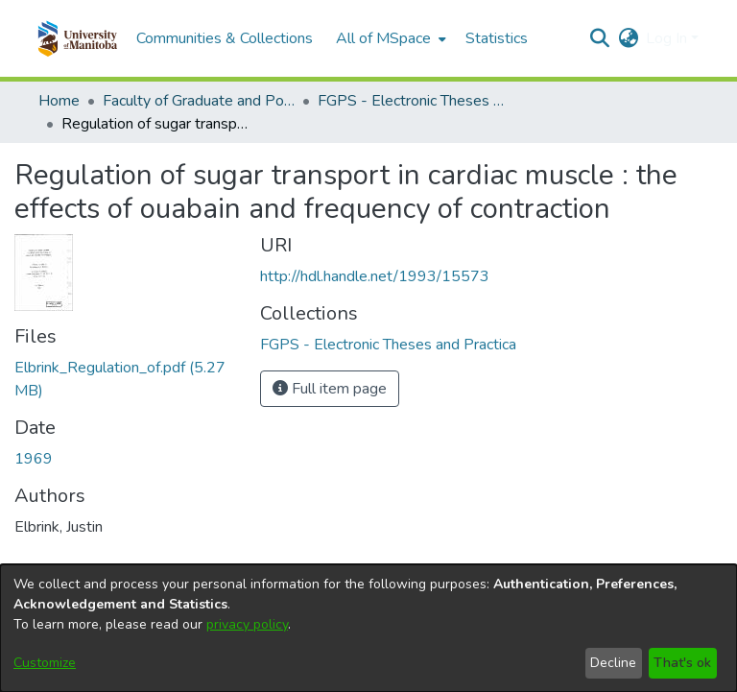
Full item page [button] (330, 388)
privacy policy (247, 624)
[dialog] (368, 628)
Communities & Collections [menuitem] (224, 38)
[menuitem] (389, 38)
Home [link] (59, 100)
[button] (77, 38)
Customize (44, 663)
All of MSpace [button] (383, 38)
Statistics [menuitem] (496, 38)
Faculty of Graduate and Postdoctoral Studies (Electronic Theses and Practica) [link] (199, 100)
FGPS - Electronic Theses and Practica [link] (414, 100)
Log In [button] (668, 38)
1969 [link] (33, 458)
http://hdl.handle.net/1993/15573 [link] (374, 276)
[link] (388, 344)
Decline (613, 663)
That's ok (682, 663)
